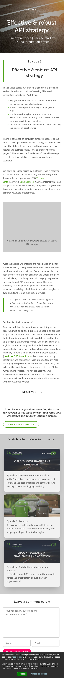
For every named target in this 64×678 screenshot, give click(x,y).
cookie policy (18, 657)
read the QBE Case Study (17, 356)
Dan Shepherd (27, 181)
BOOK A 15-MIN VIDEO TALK (21, 424)
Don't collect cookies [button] (38, 674)
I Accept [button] (22, 674)
